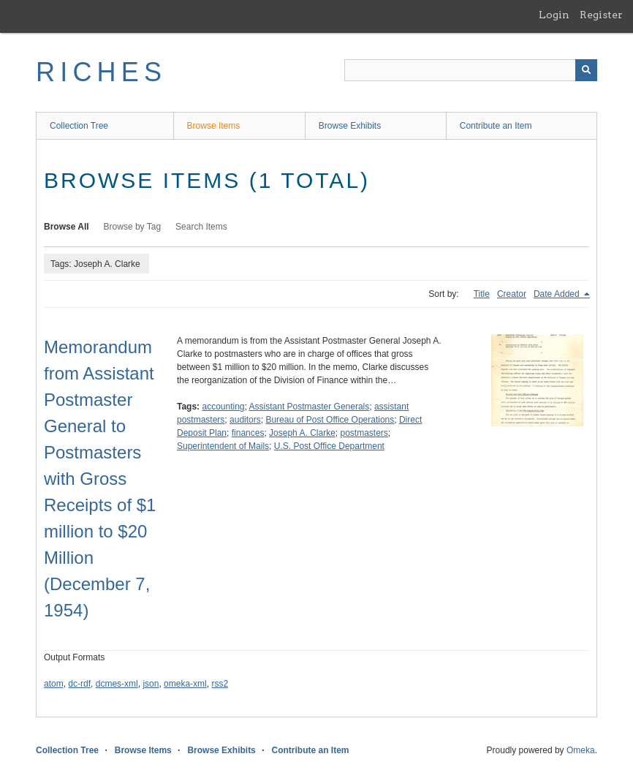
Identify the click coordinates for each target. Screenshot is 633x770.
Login (554, 14)
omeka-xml (185, 684)
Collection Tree (79, 126)
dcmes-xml (117, 684)
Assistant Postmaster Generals (309, 406)
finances (248, 433)
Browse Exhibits (350, 126)
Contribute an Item (496, 126)
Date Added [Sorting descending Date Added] (558, 294)
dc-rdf (79, 684)
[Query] (470, 70)
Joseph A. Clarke (302, 433)
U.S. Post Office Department (329, 446)
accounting (223, 406)
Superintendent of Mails (223, 446)
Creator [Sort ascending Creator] (511, 294)
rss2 (219, 684)
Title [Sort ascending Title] (482, 294)
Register (601, 14)
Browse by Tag (133, 227)
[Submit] (586, 70)
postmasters (363, 433)
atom (54, 684)
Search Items (201, 227)
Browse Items (213, 126)
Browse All (66, 227)
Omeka (580, 750)
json (151, 684)
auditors (245, 420)
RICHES (101, 72)
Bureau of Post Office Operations (329, 420)
